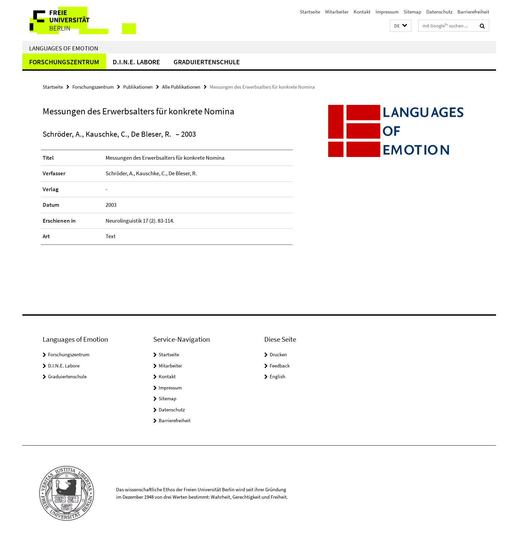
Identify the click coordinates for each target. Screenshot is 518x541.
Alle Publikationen (181, 87)
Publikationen (138, 87)
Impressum (387, 11)
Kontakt (362, 11)
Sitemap (412, 11)
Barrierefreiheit (473, 11)
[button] (400, 26)
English (277, 376)
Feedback (280, 365)
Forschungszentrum (64, 62)
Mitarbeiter (336, 11)
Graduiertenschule (207, 62)
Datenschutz (439, 11)
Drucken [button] (278, 354)
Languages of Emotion (63, 48)
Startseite (310, 11)
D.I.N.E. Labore (136, 62)
